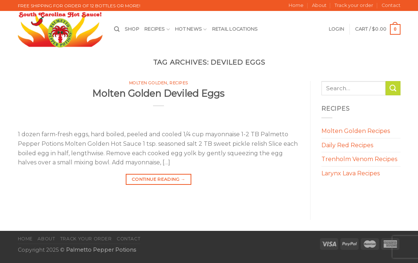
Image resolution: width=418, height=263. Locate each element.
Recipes (157, 29)
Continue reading (158, 179)
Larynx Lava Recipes (350, 173)
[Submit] (393, 88)
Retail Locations (235, 29)
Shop (132, 29)
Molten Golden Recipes (355, 130)
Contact (391, 5)
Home (296, 5)
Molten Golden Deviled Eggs (158, 93)
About (319, 5)
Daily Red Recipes (347, 145)
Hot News (191, 29)
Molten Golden (148, 82)
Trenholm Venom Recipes (359, 159)
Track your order (354, 5)
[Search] (117, 29)
